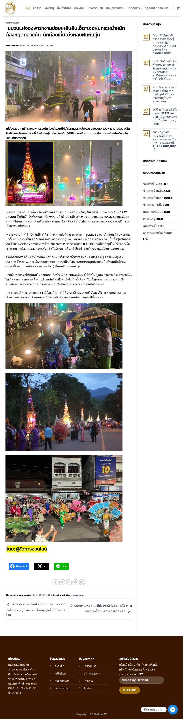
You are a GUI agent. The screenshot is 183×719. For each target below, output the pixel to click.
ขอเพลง (79, 8)
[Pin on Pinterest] (75, 582)
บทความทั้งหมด (153, 212)
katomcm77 (47, 45)
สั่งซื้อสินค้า (64, 8)
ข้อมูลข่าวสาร (115, 8)
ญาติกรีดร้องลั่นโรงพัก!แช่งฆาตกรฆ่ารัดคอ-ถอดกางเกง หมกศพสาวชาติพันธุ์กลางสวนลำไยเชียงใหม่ (164, 70)
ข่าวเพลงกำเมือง (153, 204)
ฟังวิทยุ (49, 8)
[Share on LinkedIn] (82, 582)
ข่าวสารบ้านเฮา (12, 22)
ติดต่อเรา (135, 8)
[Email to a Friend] (69, 582)
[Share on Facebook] (55, 582)
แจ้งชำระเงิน (95, 8)
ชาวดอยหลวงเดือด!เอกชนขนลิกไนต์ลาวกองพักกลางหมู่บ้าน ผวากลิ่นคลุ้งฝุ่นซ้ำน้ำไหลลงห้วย (35, 609)
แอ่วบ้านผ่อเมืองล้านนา (158, 233)
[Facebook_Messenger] (173, 709)
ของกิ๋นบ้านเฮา (152, 183)
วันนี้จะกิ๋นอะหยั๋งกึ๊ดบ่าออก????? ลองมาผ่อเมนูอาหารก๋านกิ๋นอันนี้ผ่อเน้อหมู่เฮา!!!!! (165, 116)
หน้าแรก (32, 8)
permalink (77, 595)
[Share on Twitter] (62, 582)
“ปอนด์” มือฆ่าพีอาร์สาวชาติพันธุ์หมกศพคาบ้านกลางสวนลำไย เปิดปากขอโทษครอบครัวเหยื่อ (164, 44)
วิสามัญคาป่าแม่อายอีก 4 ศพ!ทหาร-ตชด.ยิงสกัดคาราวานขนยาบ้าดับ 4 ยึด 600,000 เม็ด (164, 140)
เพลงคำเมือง (151, 226)
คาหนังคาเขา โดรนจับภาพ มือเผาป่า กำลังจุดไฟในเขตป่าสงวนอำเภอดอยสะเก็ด (165, 94)
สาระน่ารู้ (149, 219)
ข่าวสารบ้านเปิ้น (153, 190)
